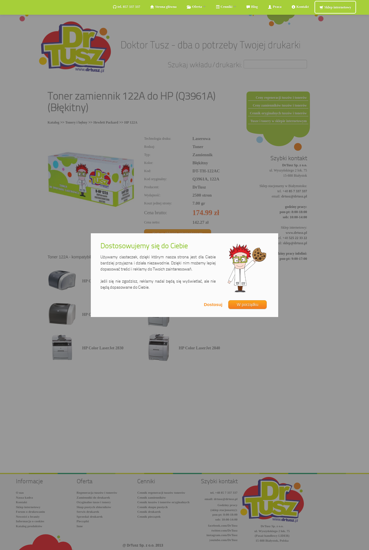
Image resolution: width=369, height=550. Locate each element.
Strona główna (163, 7)
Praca (274, 7)
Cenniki (226, 7)
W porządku (247, 304)
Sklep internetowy (335, 7)
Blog (252, 7)
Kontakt (300, 7)
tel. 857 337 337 (126, 7)
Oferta (196, 7)
